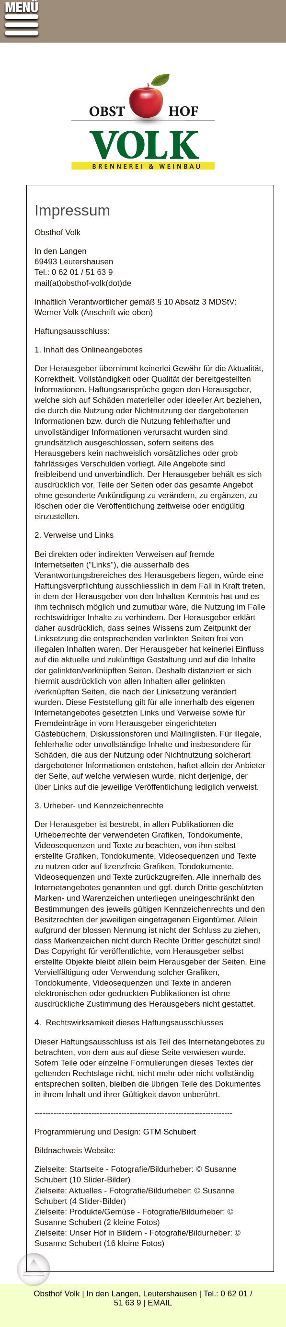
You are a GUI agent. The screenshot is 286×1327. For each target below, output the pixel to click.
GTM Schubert (169, 1131)
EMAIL (160, 1302)
